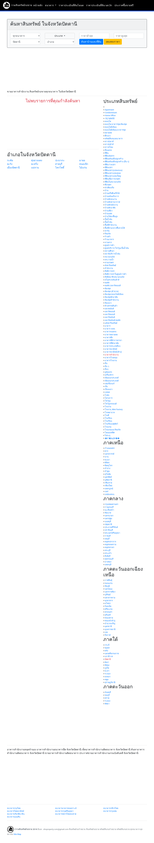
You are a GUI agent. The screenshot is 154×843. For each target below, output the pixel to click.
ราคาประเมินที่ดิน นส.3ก (99, 5)
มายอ (82, 160)
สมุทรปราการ (110, 541)
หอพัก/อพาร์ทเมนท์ (112, 285)
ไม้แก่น (83, 167)
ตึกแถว (108, 136)
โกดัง (107, 395)
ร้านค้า (108, 236)
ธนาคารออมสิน (13, 817)
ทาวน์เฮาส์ (109, 141)
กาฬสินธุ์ (108, 580)
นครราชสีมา (110, 592)
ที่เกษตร (108, 185)
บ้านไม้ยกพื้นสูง (111, 216)
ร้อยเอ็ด (108, 606)
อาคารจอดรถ (110, 331)
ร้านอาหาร (109, 239)
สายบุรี (58, 164)
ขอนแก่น (108, 583)
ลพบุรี (107, 539)
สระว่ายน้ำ (109, 260)
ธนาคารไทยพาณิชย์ (15, 811)
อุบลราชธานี (110, 629)
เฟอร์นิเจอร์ (109, 383)
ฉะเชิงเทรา (109, 510)
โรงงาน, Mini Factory (114, 409)
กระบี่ (107, 645)
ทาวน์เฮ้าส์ (109, 144)
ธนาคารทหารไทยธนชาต (65, 814)
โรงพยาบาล (110, 412)
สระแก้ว (108, 553)
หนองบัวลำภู (110, 620)
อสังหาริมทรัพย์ (111, 323)
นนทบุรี (108, 521)
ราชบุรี (108, 536)
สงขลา (108, 677)
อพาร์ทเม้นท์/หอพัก (112, 320)
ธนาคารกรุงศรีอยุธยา (64, 811)
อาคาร (108, 326)
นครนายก (109, 515)
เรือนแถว (108, 389)
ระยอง (107, 701)
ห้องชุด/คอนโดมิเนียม (114, 294)
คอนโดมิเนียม (111, 127)
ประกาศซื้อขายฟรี (124, 5)
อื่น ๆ (107, 366)
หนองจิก (83, 164)
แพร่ (106, 491)
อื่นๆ (106, 369)
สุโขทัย (108, 474)
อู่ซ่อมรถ (108, 372)
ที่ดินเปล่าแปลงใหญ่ (113, 176)
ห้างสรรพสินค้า (111, 306)
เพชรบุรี (108, 564)
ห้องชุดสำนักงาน (112, 300)
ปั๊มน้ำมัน (108, 222)
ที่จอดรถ (108, 150)
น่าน (107, 457)
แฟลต (107, 392)
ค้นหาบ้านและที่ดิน (91, 41)
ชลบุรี (107, 695)
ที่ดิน (107, 153)
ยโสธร (108, 603)
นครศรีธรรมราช (112, 653)
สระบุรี (107, 550)
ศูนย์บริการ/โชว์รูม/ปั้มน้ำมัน (117, 248)
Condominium (111, 112)
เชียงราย (108, 483)
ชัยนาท (108, 513)
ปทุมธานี (108, 524)
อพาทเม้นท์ (109, 308)
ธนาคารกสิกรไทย (110, 808)
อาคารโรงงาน (111, 360)
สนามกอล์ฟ (110, 257)
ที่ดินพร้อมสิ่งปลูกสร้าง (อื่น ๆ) (117, 161)
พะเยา (107, 460)
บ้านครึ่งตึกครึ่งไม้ (112, 193)
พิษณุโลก (108, 465)
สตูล (106, 679)
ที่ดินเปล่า (109, 167)
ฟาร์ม (107, 231)
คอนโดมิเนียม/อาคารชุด (115, 130)
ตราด (107, 698)
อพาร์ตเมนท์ (110, 311)
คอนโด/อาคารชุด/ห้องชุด (116, 124)
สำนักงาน (109, 268)
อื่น (106, 363)
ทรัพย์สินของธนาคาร (114, 138)
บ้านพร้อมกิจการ (112, 196)
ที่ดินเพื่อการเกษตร (112, 179)
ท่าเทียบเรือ (109, 187)
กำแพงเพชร (110, 448)
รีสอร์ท (108, 234)
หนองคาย (109, 618)
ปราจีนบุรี (109, 530)
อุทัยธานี (108, 480)
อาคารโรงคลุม (111, 357)
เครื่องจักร (109, 375)
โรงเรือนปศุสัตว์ (111, 424)
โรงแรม (108, 427)
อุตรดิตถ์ (108, 477)
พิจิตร (107, 462)
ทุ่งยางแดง (36, 160)
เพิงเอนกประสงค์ (112, 381)
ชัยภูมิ (107, 586)
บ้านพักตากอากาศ (112, 202)
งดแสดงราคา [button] (113, 41)
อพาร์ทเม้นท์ (110, 317)
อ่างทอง (108, 562)
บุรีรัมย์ (108, 594)
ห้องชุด (108, 288)
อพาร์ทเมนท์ (110, 314)
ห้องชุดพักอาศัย (111, 297)
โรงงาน (108, 406)
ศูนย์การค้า (109, 245)
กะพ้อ (10, 160)
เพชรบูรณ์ (109, 488)
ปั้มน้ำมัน (108, 219)
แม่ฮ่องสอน (109, 494)
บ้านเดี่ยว (108, 211)
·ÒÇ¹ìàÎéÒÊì (110, 118)
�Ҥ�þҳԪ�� (112, 438)
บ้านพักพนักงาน (111, 205)
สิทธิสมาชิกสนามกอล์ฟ (114, 277)
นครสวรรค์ (109, 454)
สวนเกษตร (109, 262)
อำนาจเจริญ (110, 623)
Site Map (17, 834)
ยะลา (107, 671)
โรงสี (107, 415)
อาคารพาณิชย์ (111, 349)
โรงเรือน (108, 421)
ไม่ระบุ (107, 435)
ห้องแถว (108, 303)
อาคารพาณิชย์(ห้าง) (113, 352)
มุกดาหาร (109, 600)
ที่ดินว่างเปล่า (110, 164)
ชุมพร (107, 648)
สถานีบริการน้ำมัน (112, 254)
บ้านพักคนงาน (111, 199)
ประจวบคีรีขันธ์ (111, 527)
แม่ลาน (35, 167)
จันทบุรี (108, 692)
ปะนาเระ (60, 160)
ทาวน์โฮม (109, 147)
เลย (106, 632)
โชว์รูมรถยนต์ (111, 404)
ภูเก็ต (107, 668)
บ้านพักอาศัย (110, 208)
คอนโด (108, 121)
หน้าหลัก (38, 5)
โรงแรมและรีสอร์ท (112, 430)
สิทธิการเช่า (110, 271)
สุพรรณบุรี (109, 559)
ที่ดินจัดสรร (109, 156)
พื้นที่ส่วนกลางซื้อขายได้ (115, 228)
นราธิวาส (109, 656)
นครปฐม (108, 518)
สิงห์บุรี (107, 556)
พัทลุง (107, 665)
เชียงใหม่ (108, 485)
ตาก (106, 451)
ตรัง (106, 651)
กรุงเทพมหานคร (111, 504)
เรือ (106, 386)
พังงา (107, 662)
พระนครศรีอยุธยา (112, 533)
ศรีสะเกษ (108, 609)
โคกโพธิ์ (59, 167)
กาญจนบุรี (109, 507)
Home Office (110, 115)
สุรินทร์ (108, 615)
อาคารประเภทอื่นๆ (112, 346)
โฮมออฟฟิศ (110, 432)
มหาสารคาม (110, 597)
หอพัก (107, 283)
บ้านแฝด (108, 213)
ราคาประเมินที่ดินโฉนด (71, 5)
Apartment (109, 110)
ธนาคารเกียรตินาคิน (16, 814)
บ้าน (106, 190)
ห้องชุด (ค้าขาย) (112, 291)
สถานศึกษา (109, 251)
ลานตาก (108, 242)
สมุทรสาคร (109, 547)
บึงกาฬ (108, 635)
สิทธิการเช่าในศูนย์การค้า (115, 274)
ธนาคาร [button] (49, 5)
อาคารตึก (109, 337)
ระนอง (107, 674)
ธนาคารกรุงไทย (14, 808)
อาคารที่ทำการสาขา (113, 340)
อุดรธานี (108, 626)
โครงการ (108, 398)
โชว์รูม (108, 401)
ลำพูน (107, 471)
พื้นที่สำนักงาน (111, 225)
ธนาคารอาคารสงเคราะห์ (65, 808)
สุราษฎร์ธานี (110, 682)
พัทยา (107, 704)
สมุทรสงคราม (110, 544)
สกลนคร (108, 612)
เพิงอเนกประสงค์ (112, 378)
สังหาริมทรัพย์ (110, 265)
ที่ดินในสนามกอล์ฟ (113, 182)
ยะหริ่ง (34, 164)
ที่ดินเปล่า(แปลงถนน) (113, 170)
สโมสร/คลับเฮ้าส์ (112, 280)
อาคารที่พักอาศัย (112, 343)
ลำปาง (107, 468)
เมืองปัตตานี (13, 167)
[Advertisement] (77, 69)
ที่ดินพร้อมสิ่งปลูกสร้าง (114, 159)
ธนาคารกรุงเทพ (110, 811)
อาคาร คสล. (110, 329)
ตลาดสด (108, 133)
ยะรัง (9, 164)
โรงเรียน (108, 418)
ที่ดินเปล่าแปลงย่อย (113, 173)
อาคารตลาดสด (111, 334)
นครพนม (108, 589)
